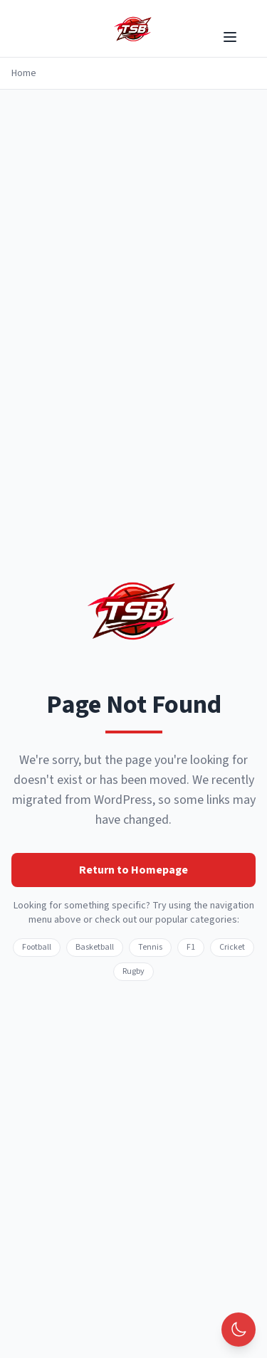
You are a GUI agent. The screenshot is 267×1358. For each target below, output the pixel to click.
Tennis (150, 947)
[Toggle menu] (230, 37)
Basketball (94, 947)
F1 (191, 947)
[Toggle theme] (238, 1329)
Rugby (133, 971)
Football (36, 947)
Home (23, 73)
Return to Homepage (133, 870)
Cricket (232, 947)
